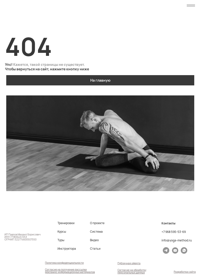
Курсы (62, 231)
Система (96, 231)
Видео (94, 240)
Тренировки (66, 223)
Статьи (95, 248)
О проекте (97, 223)
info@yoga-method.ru (177, 240)
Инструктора (67, 248)
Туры (61, 240)
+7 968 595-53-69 (174, 232)
